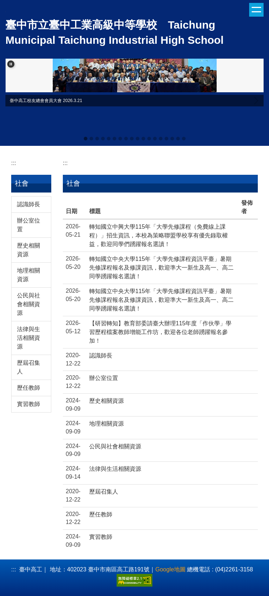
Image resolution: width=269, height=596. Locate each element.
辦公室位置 (28, 224)
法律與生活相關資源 (28, 338)
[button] (10, 64)
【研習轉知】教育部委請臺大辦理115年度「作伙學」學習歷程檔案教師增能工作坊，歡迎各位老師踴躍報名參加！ (160, 332)
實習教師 (28, 404)
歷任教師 (28, 388)
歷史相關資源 (28, 249)
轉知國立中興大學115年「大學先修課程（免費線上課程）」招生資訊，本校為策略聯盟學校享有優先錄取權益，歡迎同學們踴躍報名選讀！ (158, 235)
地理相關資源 (28, 274)
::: (13, 163)
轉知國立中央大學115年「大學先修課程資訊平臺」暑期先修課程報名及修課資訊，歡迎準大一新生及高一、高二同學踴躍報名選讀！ (161, 267)
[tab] (85, 138)
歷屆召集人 (28, 367)
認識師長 (28, 204)
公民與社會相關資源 (28, 304)
